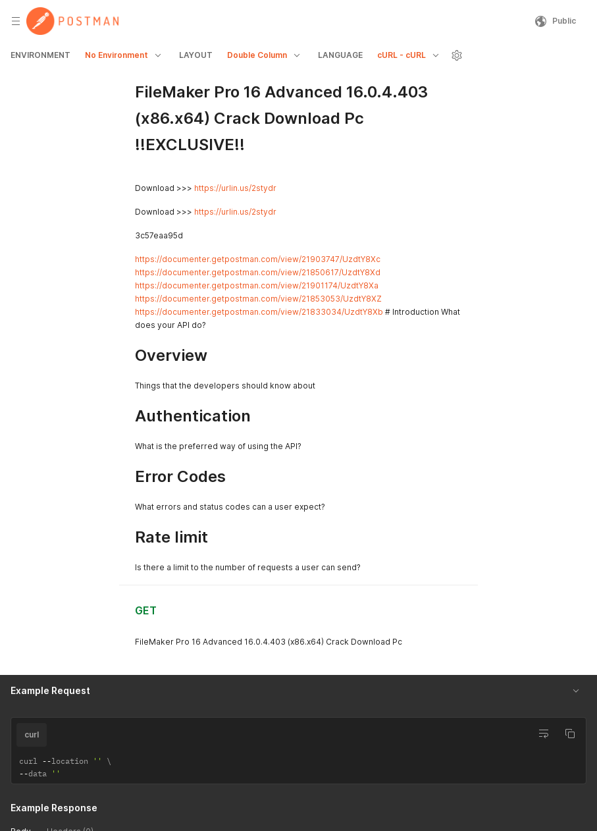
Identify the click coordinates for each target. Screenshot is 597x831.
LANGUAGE (340, 55)
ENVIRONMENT (40, 55)
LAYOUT (196, 55)
